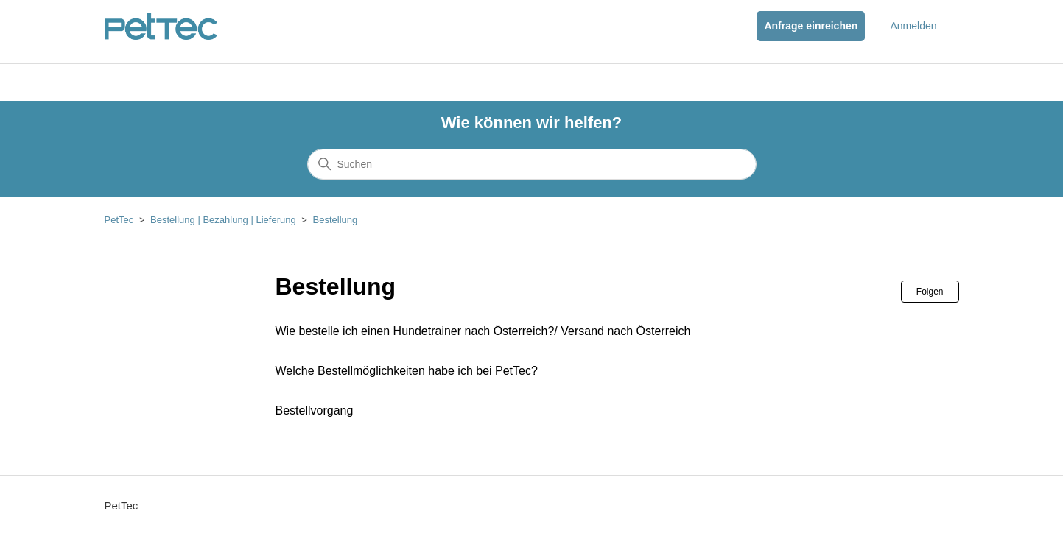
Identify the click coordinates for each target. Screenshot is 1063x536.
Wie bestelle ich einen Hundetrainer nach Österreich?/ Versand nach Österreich (483, 331)
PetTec (119, 219)
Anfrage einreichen (810, 26)
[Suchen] (532, 164)
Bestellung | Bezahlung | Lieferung (223, 219)
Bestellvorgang (315, 410)
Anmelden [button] (913, 26)
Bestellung (335, 219)
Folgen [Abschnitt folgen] (930, 291)
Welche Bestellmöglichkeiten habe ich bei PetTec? (407, 370)
